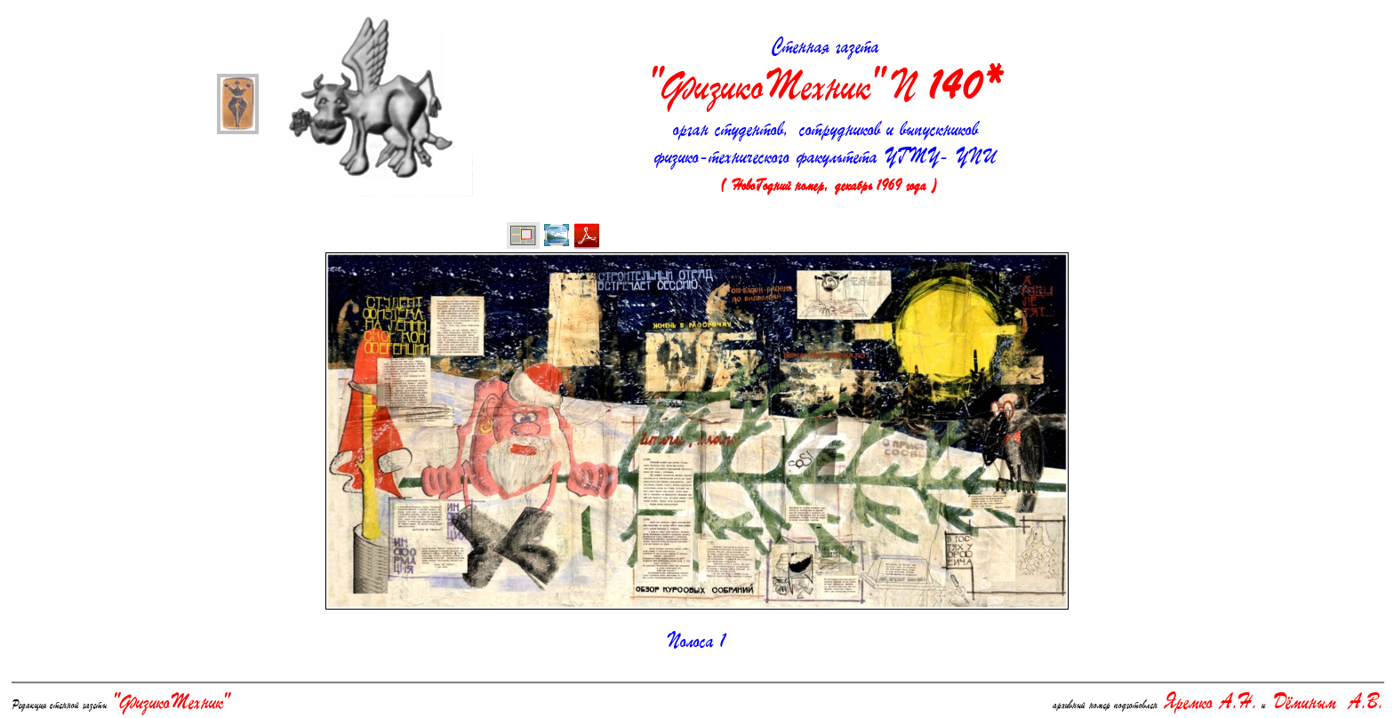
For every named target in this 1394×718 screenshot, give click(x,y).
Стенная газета (825, 74)
